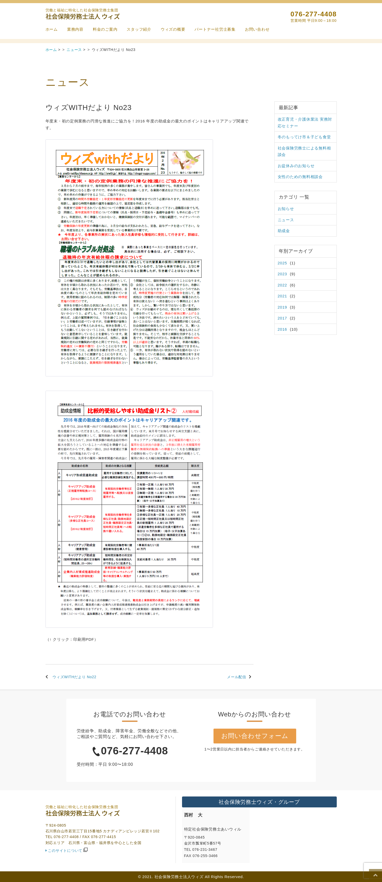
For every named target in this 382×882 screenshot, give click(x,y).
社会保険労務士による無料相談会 (304, 151)
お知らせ (286, 208)
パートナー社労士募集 (215, 29)
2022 (282, 285)
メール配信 (236, 677)
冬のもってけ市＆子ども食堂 (304, 137)
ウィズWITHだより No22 (74, 677)
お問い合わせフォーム (254, 735)
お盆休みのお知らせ (296, 166)
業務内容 (75, 29)
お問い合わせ (257, 29)
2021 (282, 296)
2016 (282, 329)
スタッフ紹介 (139, 29)
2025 (282, 263)
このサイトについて (65, 850)
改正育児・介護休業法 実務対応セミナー (305, 122)
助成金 (284, 230)
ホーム (52, 29)
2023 (282, 274)
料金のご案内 (105, 29)
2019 (282, 307)
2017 (282, 318)
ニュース (286, 220)
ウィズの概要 (173, 29)
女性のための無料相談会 (300, 176)
